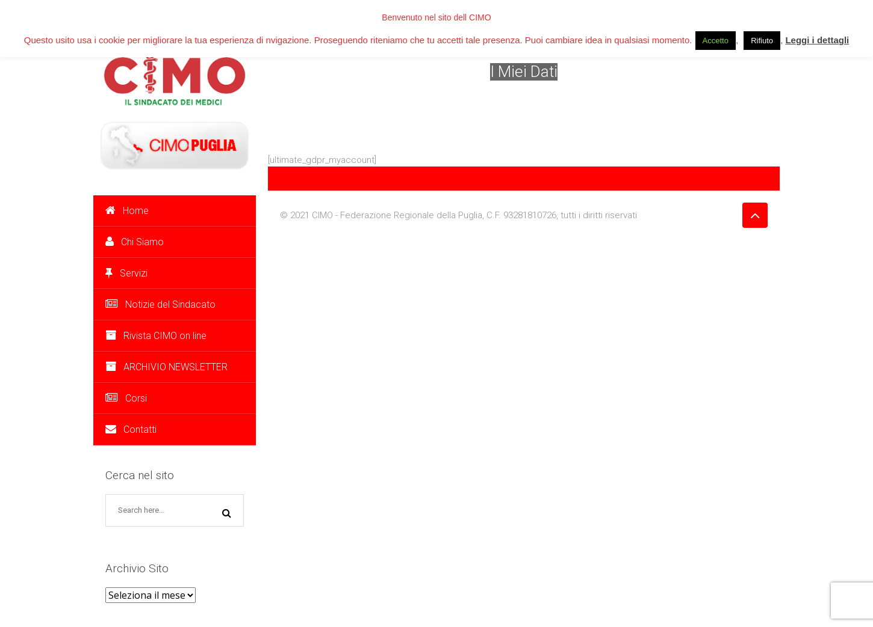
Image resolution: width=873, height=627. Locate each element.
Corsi (126, 398)
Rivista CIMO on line (156, 335)
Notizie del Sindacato (160, 304)
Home (127, 210)
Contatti (131, 429)
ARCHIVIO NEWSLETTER (166, 367)
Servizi (126, 273)
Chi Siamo (134, 242)
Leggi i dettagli (817, 40)
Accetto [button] (716, 40)
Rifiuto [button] (762, 40)
